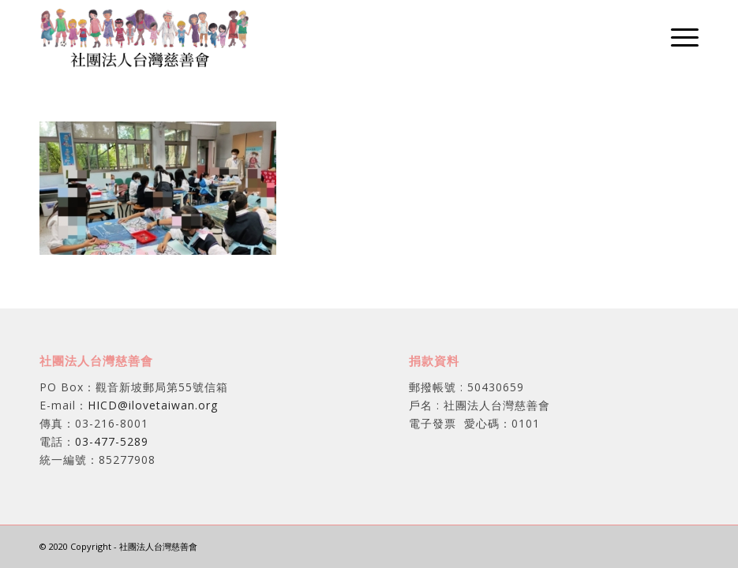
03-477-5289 (111, 441)
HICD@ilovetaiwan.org (153, 405)
